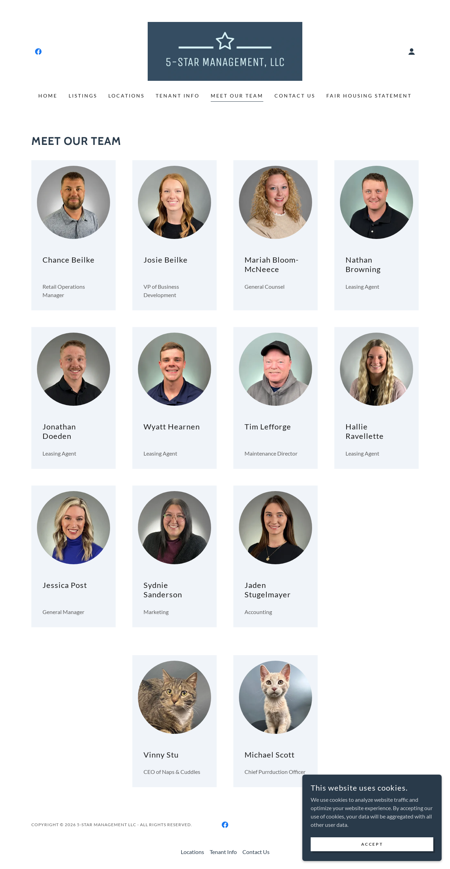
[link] (38, 52)
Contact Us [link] (294, 96)
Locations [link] (126, 96)
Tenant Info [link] (178, 96)
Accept (372, 844)
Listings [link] (83, 96)
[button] (412, 52)
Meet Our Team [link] (237, 96)
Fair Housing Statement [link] (369, 96)
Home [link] (47, 96)
